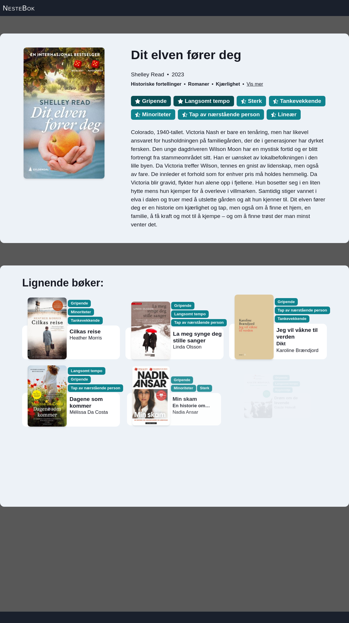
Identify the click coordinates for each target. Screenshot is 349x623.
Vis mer (255, 84)
